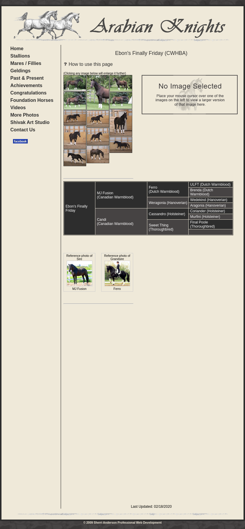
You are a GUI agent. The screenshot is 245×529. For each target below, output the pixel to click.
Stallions (20, 55)
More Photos (24, 114)
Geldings (20, 70)
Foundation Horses (31, 100)
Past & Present (27, 78)
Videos (18, 107)
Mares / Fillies (25, 63)
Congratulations (28, 92)
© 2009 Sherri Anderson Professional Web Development (122, 522)
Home (16, 48)
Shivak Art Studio (30, 122)
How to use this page (88, 64)
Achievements (26, 85)
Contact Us (22, 129)
